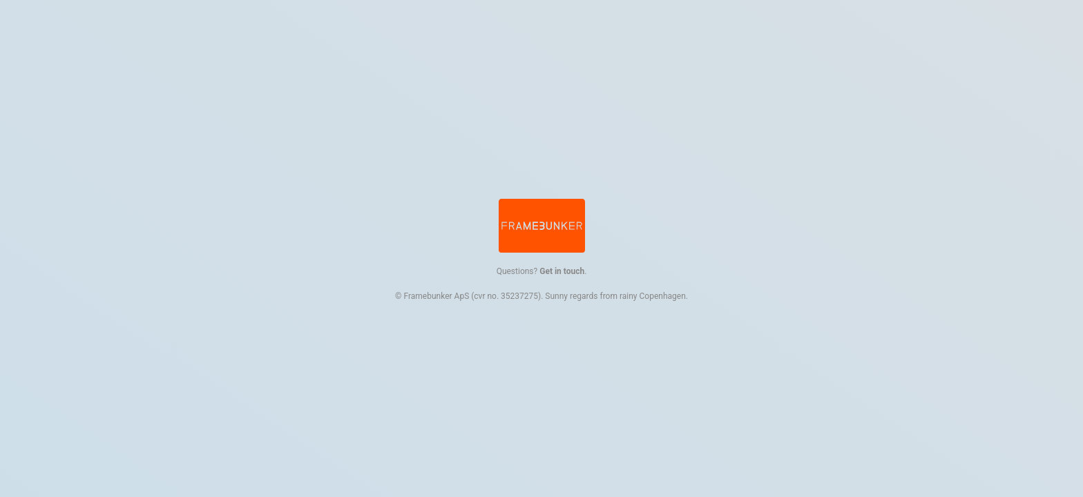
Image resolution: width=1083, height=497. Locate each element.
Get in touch (561, 271)
